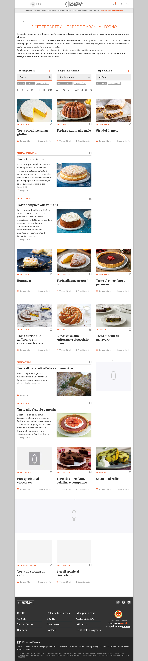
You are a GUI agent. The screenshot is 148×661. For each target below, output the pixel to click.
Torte (30, 83)
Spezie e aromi (64, 83)
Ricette (28, 10)
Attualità (52, 10)
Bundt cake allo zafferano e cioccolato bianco (73, 339)
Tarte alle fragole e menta (36, 409)
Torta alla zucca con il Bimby (72, 282)
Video (96, 10)
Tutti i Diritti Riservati (73, 655)
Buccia (124, 623)
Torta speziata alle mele (74, 130)
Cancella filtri (42, 83)
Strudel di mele (107, 130)
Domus (19, 647)
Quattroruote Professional (120, 647)
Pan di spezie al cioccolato (68, 573)
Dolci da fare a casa (67, 10)
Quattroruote (52, 647)
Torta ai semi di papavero (107, 338)
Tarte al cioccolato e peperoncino (110, 282)
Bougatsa (24, 281)
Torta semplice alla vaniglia (37, 205)
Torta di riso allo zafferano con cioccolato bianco (30, 339)
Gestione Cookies (115, 655)
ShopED (28, 650)
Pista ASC (106, 647)
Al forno (101, 83)
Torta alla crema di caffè (31, 573)
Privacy (84, 655)
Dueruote (27, 647)
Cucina (37, 10)
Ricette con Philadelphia (112, 10)
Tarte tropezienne (30, 159)
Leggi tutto (22, 187)
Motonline (73, 647)
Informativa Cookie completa (98, 655)
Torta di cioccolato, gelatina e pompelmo (72, 481)
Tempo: (26, 141)
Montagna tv (96, 647)
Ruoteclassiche (63, 647)
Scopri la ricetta (44, 141)
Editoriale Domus (85, 647)
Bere (44, 10)
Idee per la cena (84, 10)
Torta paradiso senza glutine (32, 132)
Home (19, 22)
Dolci (21, 83)
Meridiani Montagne (39, 647)
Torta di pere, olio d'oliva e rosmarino (45, 368)
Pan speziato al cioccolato (28, 481)
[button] (51, 124)
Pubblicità (20, 650)
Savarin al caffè (107, 479)
